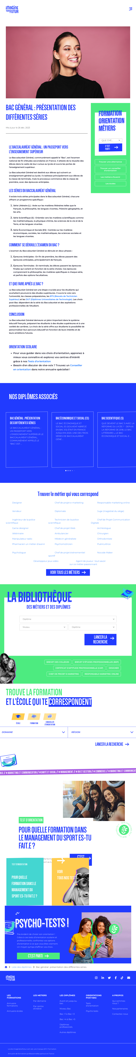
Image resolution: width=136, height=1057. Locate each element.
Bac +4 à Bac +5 (67, 1019)
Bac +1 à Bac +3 (67, 1014)
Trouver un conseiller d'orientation (110, 169)
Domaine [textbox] (7, 732)
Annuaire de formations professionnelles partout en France (31, 1054)
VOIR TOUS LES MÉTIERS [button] (65, 572)
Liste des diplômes (21, 967)
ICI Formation (50, 1049)
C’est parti (107, 148)
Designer (114, 668)
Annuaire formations (12, 1004)
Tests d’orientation (92, 1004)
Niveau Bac (65, 1008)
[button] (65, 470)
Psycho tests (92, 1011)
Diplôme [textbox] (27, 619)
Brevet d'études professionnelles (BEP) (97, 662)
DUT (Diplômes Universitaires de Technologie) (49, 299)
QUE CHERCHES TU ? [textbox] (109, 140)
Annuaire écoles (15, 1011)
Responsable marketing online (102, 674)
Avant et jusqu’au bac (68, 1002)
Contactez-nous (120, 1014)
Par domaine (39, 1001)
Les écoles (110, 183)
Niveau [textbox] (26, 627)
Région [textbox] (75, 732)
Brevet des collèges (57, 662)
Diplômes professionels (66, 1025)
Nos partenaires (120, 1008)
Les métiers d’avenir (110, 177)
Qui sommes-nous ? (119, 1002)
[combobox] (110, 140)
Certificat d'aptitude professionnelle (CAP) (79, 668)
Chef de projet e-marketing (64, 674)
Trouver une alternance (110, 162)
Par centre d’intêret (38, 1007)
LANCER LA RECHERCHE (100, 639)
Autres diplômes (68, 1032)
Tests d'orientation (39, 361)
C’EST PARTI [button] (35, 956)
